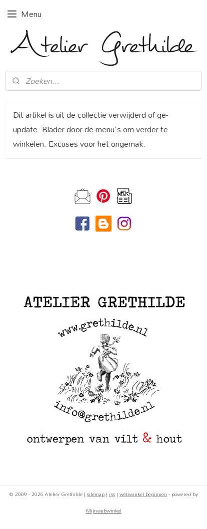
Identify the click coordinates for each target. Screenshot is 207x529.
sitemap (95, 494)
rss (112, 494)
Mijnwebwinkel (104, 511)
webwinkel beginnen (143, 494)
